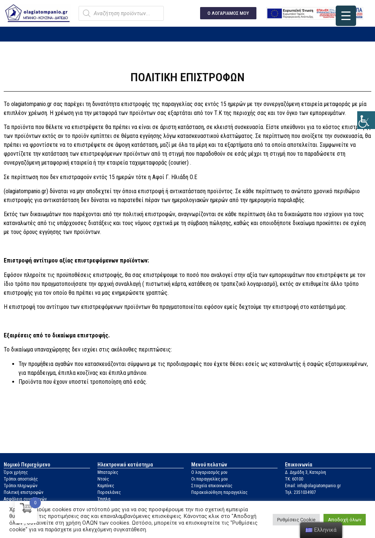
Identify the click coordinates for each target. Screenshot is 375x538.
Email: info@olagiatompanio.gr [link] (313, 485)
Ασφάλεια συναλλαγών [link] (25, 499)
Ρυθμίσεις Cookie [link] (296, 519)
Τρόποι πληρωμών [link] (20, 485)
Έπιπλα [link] (103, 499)
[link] (366, 120)
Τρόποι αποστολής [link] (21, 479)
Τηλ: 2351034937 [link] (300, 492)
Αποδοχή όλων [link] (344, 519)
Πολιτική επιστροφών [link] (23, 492)
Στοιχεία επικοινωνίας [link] (211, 485)
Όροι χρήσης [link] (16, 472)
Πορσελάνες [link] (109, 492)
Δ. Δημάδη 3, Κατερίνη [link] (305, 472)
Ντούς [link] (103, 479)
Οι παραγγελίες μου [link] (209, 479)
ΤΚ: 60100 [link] (294, 479)
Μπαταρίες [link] (107, 472)
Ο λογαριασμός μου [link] (209, 472)
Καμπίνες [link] (105, 485)
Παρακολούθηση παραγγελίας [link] (219, 492)
